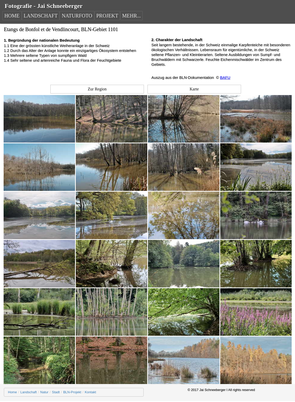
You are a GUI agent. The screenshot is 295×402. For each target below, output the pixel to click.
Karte (194, 89)
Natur (44, 392)
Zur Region (97, 89)
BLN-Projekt (72, 392)
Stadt (56, 392)
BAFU (225, 77)
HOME (12, 15)
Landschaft (28, 392)
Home (12, 392)
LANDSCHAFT (41, 15)
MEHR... (131, 15)
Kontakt (90, 392)
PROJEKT (107, 15)
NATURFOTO (77, 15)
